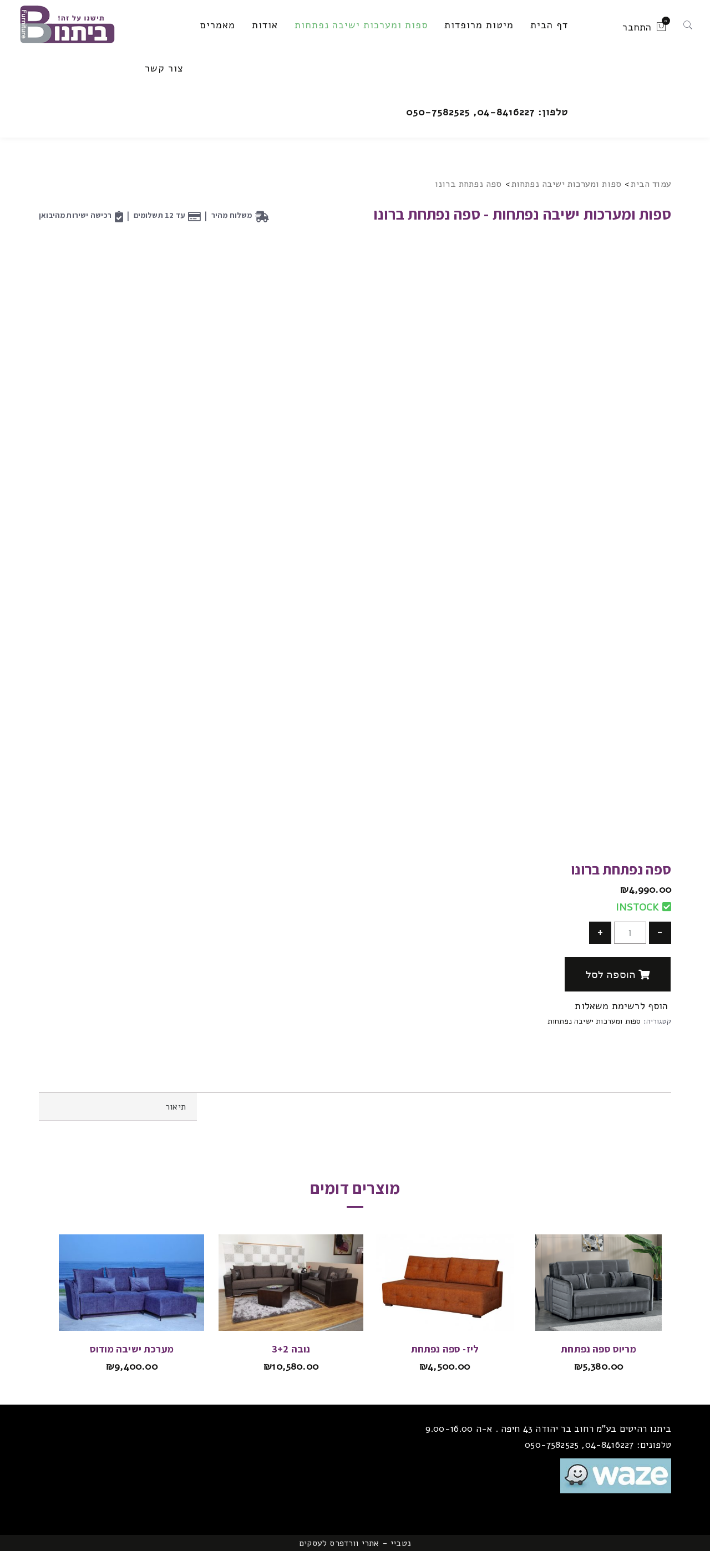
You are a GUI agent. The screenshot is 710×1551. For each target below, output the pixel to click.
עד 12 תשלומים (159, 215)
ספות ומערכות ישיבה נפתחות (566, 183)
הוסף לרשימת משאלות (623, 1006)
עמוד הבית (651, 183)
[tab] (118, 1107)
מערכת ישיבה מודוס (132, 1348)
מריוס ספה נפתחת (598, 1348)
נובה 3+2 (291, 1348)
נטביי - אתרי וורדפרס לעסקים (355, 1543)
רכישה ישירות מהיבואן (75, 215)
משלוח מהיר (231, 215)
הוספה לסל (618, 975)
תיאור (175, 1107)
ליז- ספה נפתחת (445, 1348)
